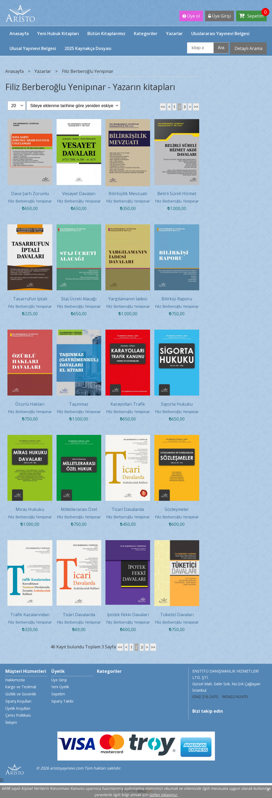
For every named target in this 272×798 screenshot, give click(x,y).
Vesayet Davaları (78, 193)
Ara (221, 47)
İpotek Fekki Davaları (128, 615)
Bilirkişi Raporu (177, 299)
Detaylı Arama (248, 48)
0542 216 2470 (205, 696)
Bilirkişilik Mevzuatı (128, 193)
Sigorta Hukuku (177, 404)
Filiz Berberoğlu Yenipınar (30, 201)
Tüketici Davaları (177, 615)
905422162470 (235, 696)
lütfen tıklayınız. (163, 794)
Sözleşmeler (177, 509)
